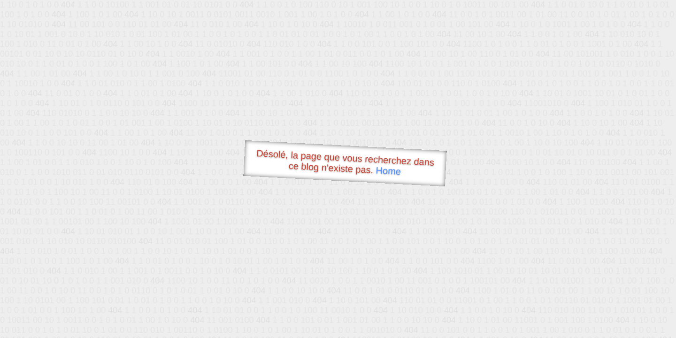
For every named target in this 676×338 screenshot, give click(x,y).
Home (388, 171)
